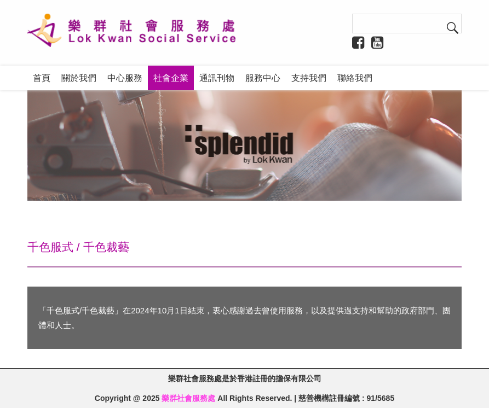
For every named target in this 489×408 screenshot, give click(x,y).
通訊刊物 (216, 78)
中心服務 (124, 78)
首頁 (41, 78)
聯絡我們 (354, 78)
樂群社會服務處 (188, 398)
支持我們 (308, 78)
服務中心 (262, 78)
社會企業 (170, 78)
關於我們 (78, 78)
